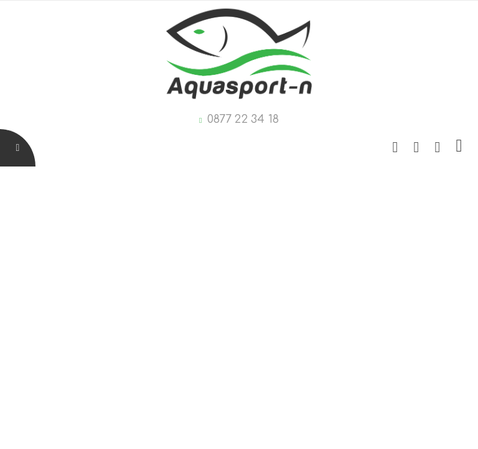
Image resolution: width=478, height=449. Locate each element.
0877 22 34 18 (243, 119)
